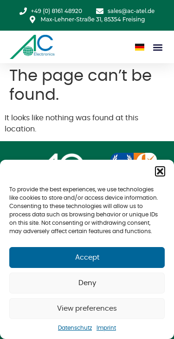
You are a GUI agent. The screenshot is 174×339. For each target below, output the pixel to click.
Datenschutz (75, 328)
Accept (87, 257)
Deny (87, 283)
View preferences (87, 308)
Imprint (106, 328)
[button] (160, 171)
